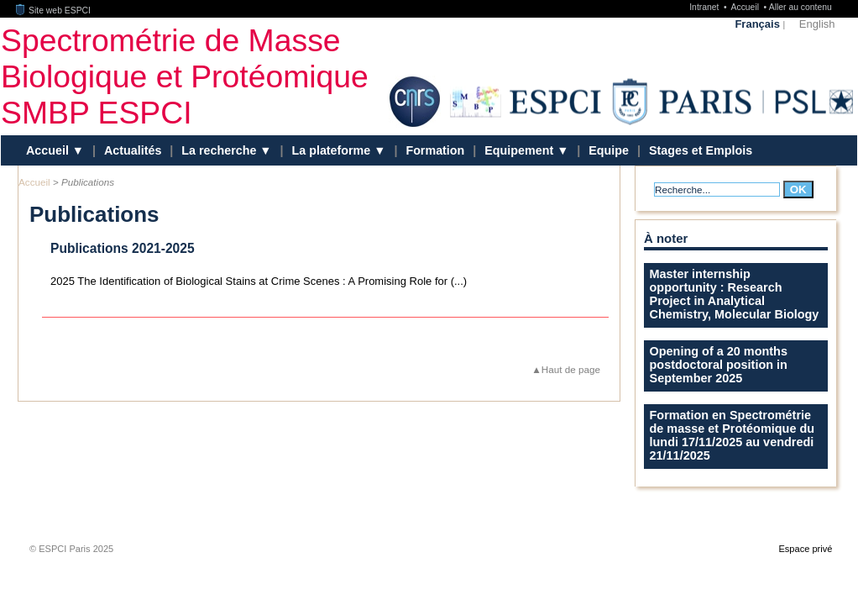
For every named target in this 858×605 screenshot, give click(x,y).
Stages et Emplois (700, 150)
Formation (434, 150)
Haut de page (570, 369)
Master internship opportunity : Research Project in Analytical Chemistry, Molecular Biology (734, 294)
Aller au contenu (800, 7)
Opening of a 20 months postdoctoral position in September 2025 (718, 365)
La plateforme (333, 150)
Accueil (746, 7)
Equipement (520, 150)
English (817, 24)
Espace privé (805, 549)
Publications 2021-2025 (122, 248)
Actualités (132, 150)
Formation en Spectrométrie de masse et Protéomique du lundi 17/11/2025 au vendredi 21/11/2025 (732, 435)
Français (757, 24)
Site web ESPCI (53, 10)
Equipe (609, 150)
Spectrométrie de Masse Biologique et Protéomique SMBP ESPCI (185, 75)
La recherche (220, 150)
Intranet (705, 7)
